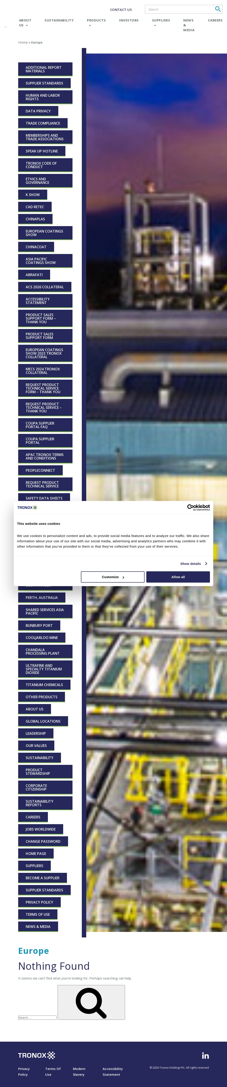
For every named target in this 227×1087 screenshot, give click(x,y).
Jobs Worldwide (41, 829)
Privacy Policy (39, 902)
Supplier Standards (44, 83)
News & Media (38, 926)
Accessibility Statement (38, 301)
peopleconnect (40, 470)
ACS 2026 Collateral (45, 287)
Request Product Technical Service (42, 484)
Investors (129, 20)
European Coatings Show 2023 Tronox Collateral (44, 353)
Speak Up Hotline (42, 151)
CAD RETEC (35, 206)
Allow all (178, 577)
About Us (34, 709)
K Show (33, 194)
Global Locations (43, 721)
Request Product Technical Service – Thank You (44, 408)
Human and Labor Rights (43, 97)
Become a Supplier (42, 877)
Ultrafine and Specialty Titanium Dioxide (44, 669)
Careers (215, 20)
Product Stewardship (38, 772)
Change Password (43, 841)
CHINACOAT (36, 246)
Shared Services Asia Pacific (45, 611)
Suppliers (34, 865)
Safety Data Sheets (44, 498)
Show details (190, 564)
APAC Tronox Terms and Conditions (45, 456)
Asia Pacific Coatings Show (41, 261)
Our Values (36, 745)
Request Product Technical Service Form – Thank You (43, 388)
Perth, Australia (42, 597)
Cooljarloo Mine (42, 637)
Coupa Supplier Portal (40, 441)
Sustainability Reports (39, 803)
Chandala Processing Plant (43, 651)
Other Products (41, 697)
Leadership (36, 733)
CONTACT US (121, 9)
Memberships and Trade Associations (45, 137)
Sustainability (59, 20)
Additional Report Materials (44, 69)
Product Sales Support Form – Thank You (41, 318)
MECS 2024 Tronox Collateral (43, 371)
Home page (36, 853)
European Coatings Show (44, 233)
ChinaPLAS (35, 219)
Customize (113, 577)
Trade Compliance (43, 123)
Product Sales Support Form (39, 336)
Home (23, 42)
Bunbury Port (39, 625)
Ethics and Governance (37, 181)
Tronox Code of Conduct (41, 165)
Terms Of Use (38, 914)
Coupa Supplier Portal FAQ (40, 425)
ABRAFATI (34, 274)
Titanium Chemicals (44, 684)
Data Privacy (38, 111)
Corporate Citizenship (36, 787)
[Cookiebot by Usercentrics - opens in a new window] (190, 507)
